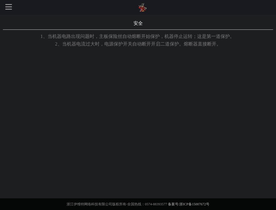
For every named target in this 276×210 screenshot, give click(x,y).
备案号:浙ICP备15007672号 (188, 204)
